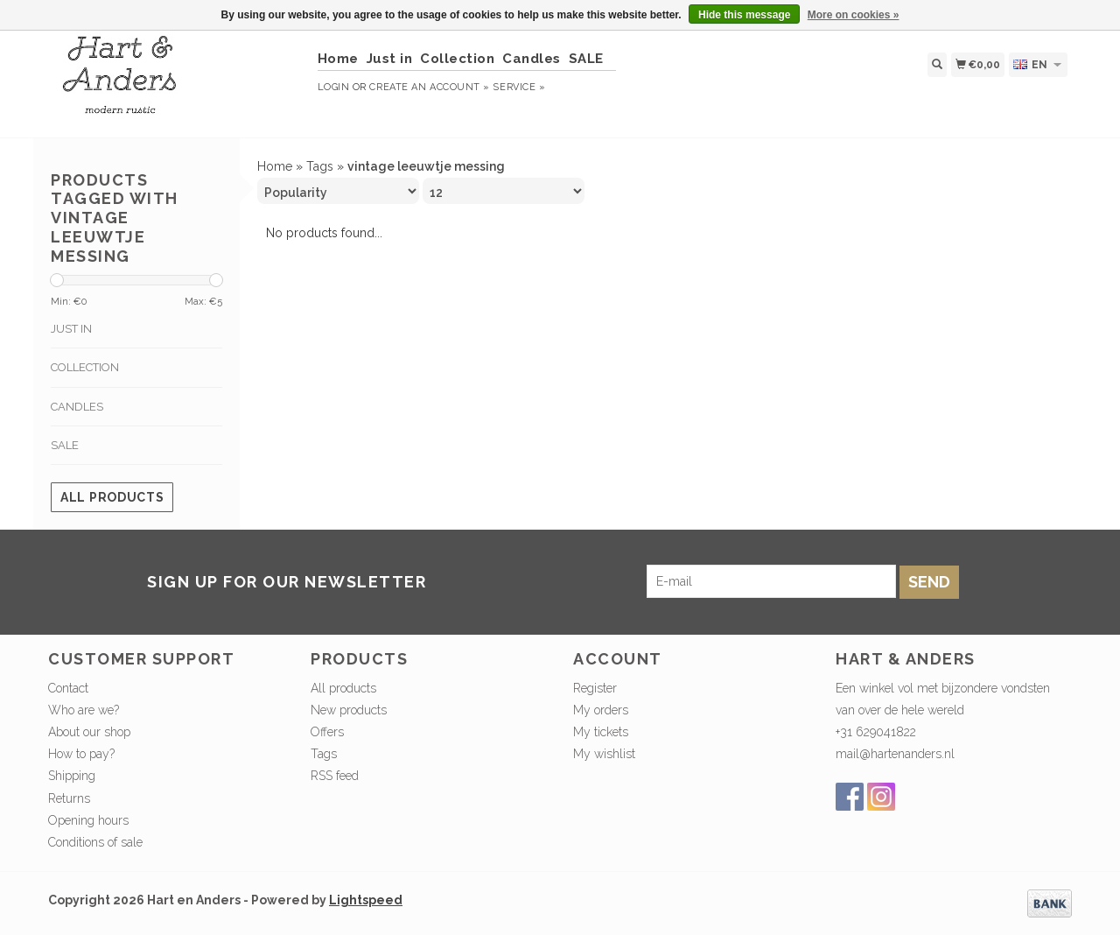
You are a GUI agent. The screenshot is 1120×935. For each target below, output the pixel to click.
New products (349, 710)
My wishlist (604, 754)
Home (338, 59)
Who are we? (83, 710)
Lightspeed (365, 900)
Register (595, 688)
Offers (327, 732)
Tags (319, 166)
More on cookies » (854, 15)
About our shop (89, 732)
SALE (586, 59)
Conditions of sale (95, 842)
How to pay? (81, 754)
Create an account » (429, 87)
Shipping (71, 776)
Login (334, 87)
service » (519, 87)
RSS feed (335, 776)
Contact (68, 688)
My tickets (600, 732)
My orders (600, 710)
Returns (69, 798)
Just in (390, 59)
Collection (457, 59)
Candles (531, 59)
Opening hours (88, 820)
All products (112, 497)
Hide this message (744, 15)
